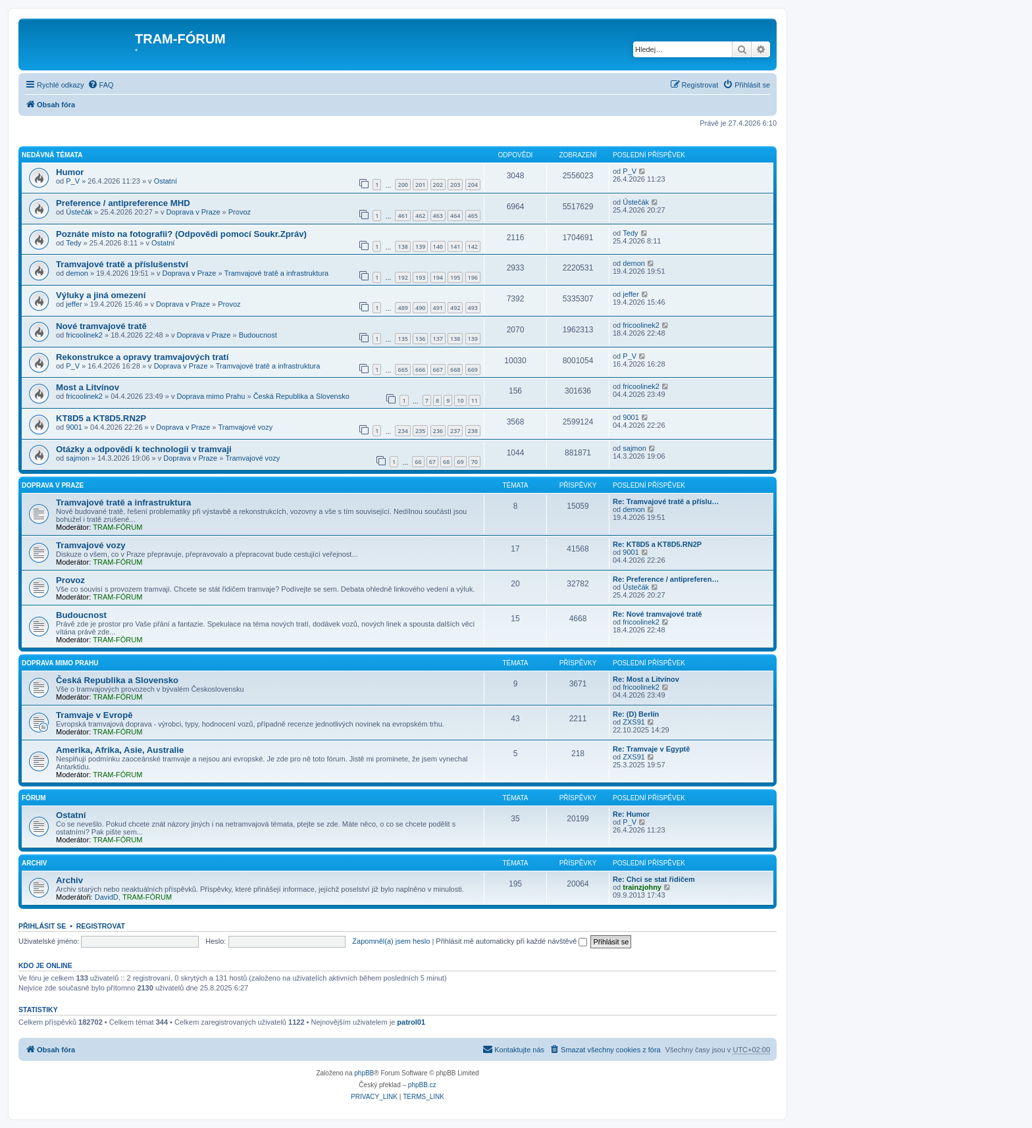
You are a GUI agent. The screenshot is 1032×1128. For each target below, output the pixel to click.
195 (455, 277)
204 (473, 184)
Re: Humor (631, 814)
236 (438, 430)
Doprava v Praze (193, 212)
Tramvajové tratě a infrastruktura (276, 273)
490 (420, 307)
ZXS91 (634, 722)
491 (438, 307)
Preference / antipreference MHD (123, 203)
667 (438, 369)
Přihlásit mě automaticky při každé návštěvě (511, 941)
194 (438, 277)
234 (402, 430)
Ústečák (79, 212)
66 (418, 461)
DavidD (106, 897)
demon (77, 273)
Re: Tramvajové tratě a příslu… (666, 501)
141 (455, 246)
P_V (73, 181)
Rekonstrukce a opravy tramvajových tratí (142, 357)
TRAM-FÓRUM (117, 527)
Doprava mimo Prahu (210, 396)
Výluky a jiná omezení (100, 295)
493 (473, 307)
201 (420, 184)
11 (474, 400)
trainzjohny (642, 887)
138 (402, 246)
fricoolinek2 (84, 335)
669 (473, 369)
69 (460, 461)
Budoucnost (258, 335)
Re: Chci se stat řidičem (654, 879)
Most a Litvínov (87, 387)
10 (460, 400)
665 (402, 369)
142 (473, 246)
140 (438, 246)
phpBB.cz (422, 1085)
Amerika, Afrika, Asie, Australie (120, 750)
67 (432, 461)
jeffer (74, 304)
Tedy (73, 243)
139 (420, 246)
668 (455, 369)
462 (420, 215)
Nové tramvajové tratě (101, 326)
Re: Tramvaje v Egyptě (651, 749)
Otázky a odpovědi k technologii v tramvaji (144, 449)
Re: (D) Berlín (636, 714)
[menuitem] (101, 85)
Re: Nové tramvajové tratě (657, 614)
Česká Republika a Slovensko (301, 396)
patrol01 (411, 1022)
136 (420, 338)
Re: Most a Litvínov (646, 679)
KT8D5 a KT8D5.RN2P (101, 418)
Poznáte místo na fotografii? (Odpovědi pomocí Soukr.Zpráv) (181, 234)
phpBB (364, 1073)
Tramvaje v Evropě (94, 715)
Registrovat (100, 926)
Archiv (34, 863)
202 (438, 184)
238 (473, 430)
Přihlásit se (42, 926)
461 (402, 215)
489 (402, 307)
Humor (70, 172)
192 (402, 277)
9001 (74, 427)
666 (420, 369)
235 (420, 430)
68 (446, 461)
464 (455, 215)
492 (455, 307)
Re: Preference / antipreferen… (666, 579)
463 (438, 215)
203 (455, 184)
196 (473, 277)
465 (473, 215)
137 (438, 338)
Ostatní (165, 181)
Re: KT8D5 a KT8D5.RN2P (657, 544)
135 (402, 338)
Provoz (239, 212)
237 (455, 430)
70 (474, 461)
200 (402, 184)
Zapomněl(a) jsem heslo (391, 941)
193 (420, 277)
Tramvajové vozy (246, 427)
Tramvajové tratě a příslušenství (122, 264)
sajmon (77, 458)
